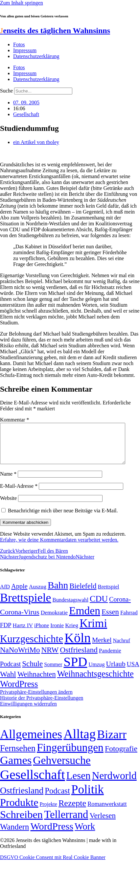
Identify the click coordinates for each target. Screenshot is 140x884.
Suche (6, 90)
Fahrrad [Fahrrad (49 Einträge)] (129, 620)
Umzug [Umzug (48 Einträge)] (96, 672)
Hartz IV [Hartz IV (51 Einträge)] (23, 633)
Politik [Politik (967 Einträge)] (87, 797)
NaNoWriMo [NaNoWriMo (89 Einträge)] (20, 658)
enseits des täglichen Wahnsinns (55, 30)
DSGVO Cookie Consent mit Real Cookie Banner (52, 865)
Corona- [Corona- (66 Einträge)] (120, 607)
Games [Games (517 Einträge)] (16, 768)
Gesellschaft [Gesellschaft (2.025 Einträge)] (32, 782)
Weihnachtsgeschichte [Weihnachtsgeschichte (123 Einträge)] (95, 682)
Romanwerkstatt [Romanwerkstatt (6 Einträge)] (107, 812)
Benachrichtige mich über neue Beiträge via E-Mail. (63, 518)
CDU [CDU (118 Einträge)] (99, 606)
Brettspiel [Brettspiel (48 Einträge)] (108, 594)
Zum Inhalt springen (21, 3)
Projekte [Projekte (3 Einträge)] (48, 812)
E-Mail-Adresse (18, 494)
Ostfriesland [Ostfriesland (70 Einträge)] (21, 798)
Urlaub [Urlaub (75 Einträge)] (116, 672)
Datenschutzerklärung (36, 56)
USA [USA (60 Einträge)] (133, 671)
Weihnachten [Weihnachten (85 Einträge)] (36, 682)
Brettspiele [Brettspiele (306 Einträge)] (25, 605)
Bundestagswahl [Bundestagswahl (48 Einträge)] (70, 608)
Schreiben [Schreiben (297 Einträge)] (21, 822)
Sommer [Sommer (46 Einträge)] (53, 672)
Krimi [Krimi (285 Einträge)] (93, 631)
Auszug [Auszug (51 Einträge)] (37, 594)
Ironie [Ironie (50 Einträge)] (57, 633)
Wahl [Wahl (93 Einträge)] (8, 682)
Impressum (24, 50)
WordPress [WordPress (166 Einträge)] (51, 834)
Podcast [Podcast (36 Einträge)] (57, 798)
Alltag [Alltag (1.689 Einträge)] (79, 742)
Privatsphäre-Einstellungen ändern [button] (36, 700)
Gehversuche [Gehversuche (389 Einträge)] (61, 768)
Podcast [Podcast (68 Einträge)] (10, 671)
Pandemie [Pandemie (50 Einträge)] (110, 658)
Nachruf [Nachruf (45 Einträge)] (121, 648)
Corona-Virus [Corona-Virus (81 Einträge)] (19, 620)
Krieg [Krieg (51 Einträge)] (71, 633)
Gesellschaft (26, 114)
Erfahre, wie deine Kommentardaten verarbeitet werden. (59, 547)
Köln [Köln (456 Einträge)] (77, 645)
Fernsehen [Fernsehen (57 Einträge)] (17, 756)
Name (8, 481)
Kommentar (14, 419)
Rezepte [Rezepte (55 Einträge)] (72, 811)
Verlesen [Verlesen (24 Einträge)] (102, 823)
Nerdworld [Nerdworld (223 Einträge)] (114, 783)
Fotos (19, 44)
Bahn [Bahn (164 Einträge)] (58, 593)
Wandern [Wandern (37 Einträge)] (14, 834)
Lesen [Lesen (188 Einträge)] (78, 783)
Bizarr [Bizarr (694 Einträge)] (112, 742)
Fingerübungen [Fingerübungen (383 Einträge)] (70, 755)
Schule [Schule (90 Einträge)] (32, 671)
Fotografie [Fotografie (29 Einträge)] (121, 756)
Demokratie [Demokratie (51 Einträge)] (54, 620)
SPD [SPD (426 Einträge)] (75, 670)
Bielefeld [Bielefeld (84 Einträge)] (82, 594)
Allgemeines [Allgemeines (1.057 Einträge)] (31, 742)
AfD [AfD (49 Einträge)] (5, 594)
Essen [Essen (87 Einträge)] (110, 620)
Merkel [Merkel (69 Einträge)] (101, 647)
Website (8, 506)
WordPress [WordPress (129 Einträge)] (19, 692)
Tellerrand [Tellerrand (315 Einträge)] (66, 822)
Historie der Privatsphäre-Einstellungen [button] (41, 706)
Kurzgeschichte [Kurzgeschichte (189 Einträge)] (31, 646)
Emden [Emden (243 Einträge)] (84, 618)
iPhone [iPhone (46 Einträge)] (41, 633)
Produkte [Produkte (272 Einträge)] (19, 810)
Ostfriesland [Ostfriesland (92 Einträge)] (79, 657)
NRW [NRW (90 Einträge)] (49, 657)
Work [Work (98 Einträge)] (85, 834)
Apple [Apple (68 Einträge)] (19, 594)
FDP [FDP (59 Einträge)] (6, 632)
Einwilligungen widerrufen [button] (28, 711)
